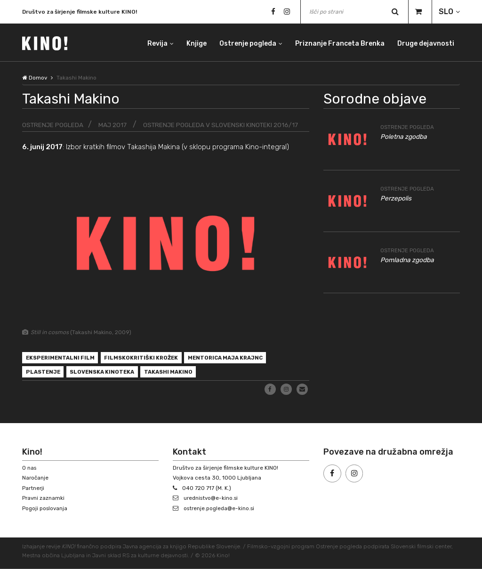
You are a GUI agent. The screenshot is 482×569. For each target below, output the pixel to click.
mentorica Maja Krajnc (235, 358)
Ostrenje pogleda (246, 42)
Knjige (195, 42)
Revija (155, 42)
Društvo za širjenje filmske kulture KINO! (79, 12)
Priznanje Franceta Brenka (339, 42)
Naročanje (35, 478)
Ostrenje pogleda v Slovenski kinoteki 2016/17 (225, 125)
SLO (446, 11)
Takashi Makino (176, 373)
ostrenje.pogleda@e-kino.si (221, 508)
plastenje (44, 373)
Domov (35, 77)
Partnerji (33, 488)
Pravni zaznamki (43, 498)
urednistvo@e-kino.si (212, 498)
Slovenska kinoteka (106, 373)
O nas (29, 468)
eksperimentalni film (62, 358)
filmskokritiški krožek (146, 358)
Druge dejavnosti (425, 42)
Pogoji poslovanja (45, 508)
